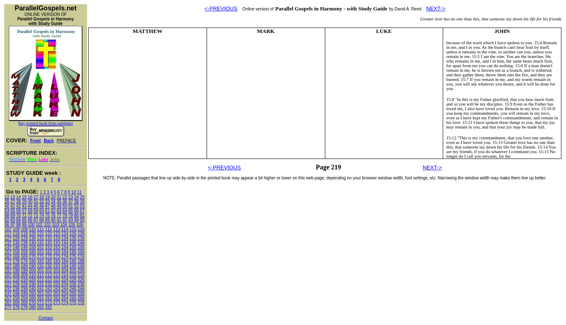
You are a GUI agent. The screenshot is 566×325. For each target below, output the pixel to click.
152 (48, 247)
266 (81, 298)
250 (32, 293)
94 (76, 220)
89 (47, 220)
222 (48, 279)
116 (81, 229)
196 (81, 266)
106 (79, 224)
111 (40, 229)
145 (73, 243)
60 (41, 211)
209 (24, 275)
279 (24, 307)
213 (56, 275)
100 (31, 224)
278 (16, 307)
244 (64, 289)
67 (82, 211)
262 (48, 298)
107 (8, 229)
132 (48, 238)
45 (36, 206)
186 (81, 261)
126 (81, 234)
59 (36, 211)
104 (63, 224)
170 (32, 256)
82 (7, 220)
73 (36, 215)
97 (12, 224)
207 (8, 275)
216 (81, 275)
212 (48, 275)
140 (32, 243)
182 (48, 261)
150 (32, 247)
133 (56, 238)
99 (24, 224)
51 (70, 206)
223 (56, 279)
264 (64, 298)
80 (76, 215)
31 (36, 201)
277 (8, 307)
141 (40, 243)
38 (76, 201)
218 (16, 279)
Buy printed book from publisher (45, 123)
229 (24, 284)
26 (7, 201)
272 (48, 302)
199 (24, 270)
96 (7, 224)
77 (59, 215)
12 (7, 197)
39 (82, 201)
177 (8, 261)
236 (81, 284)
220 (32, 279)
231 (40, 284)
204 (64, 270)
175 (73, 256)
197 (8, 270)
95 (82, 220)
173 (56, 256)
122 (48, 234)
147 (8, 247)
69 (12, 215)
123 (56, 234)
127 (8, 238)
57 (24, 211)
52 (76, 206)
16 (30, 197)
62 (53, 211)
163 (56, 252)
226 (81, 279)
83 (12, 220)
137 (8, 243)
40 (7, 206)
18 (41, 197)
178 (16, 261)
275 (73, 302)
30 (30, 201)
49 (59, 206)
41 (12, 206)
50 (64, 206)
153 (56, 247)
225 (73, 279)
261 (40, 298)
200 (32, 270)
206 (81, 270)
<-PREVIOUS (220, 8)
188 (16, 266)
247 (8, 293)
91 (59, 220)
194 (64, 266)
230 (32, 284)
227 (8, 284)
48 (53, 206)
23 (70, 197)
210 (32, 275)
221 (40, 279)
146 (81, 243)
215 (73, 275)
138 (16, 243)
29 (24, 201)
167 (8, 256)
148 (16, 247)
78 (64, 215)
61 (47, 211)
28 (18, 201)
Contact (45, 318)
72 (30, 215)
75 (47, 215)
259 (24, 298)
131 (40, 238)
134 (64, 238)
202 (48, 270)
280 (32, 307)
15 (24, 197)
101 (39, 224)
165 (73, 252)
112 (48, 229)
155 (73, 247)
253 (56, 293)
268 (16, 302)
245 (73, 289)
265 (73, 298)
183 (56, 261)
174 (64, 256)
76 (53, 215)
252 (48, 293)
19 (47, 197)
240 (32, 289)
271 (40, 302)
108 (16, 229)
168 (16, 256)
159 (24, 252)
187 (8, 266)
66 (76, 211)
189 (24, 266)
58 (30, 211)
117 (8, 234)
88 (41, 220)
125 (73, 234)
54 (7, 211)
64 (64, 211)
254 (64, 293)
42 (18, 206)
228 (16, 284)
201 (40, 270)
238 (16, 289)
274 (64, 302)
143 (56, 243)
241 (40, 289)
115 (73, 229)
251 (40, 293)
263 (56, 298)
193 (56, 266)
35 (59, 201)
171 (40, 256)
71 (24, 215)
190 (32, 266)
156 (81, 247)
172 (48, 256)
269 (24, 302)
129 (24, 238)
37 (70, 201)
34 (53, 201)
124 (64, 234)
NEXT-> (435, 8)
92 (64, 220)
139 (24, 243)
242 (48, 289)
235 (73, 284)
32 (41, 201)
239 (24, 289)
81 (82, 215)
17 (36, 197)
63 (59, 211)
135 (73, 238)
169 (24, 256)
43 (24, 206)
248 (16, 293)
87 (36, 220)
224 (64, 279)
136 (81, 238)
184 (64, 261)
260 (32, 298)
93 (70, 220)
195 (73, 266)
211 (40, 275)
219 (24, 279)
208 (16, 275)
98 (18, 224)
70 (18, 215)
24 (76, 197)
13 (12, 197)
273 (56, 302)
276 (81, 302)
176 (81, 256)
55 (12, 211)
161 (40, 252)
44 (30, 206)
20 (53, 197)
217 (8, 279)
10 (73, 192)
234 (64, 284)
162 (48, 252)
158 (16, 252)
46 (41, 206)
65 (70, 211)
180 (32, 261)
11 (79, 192)
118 (16, 234)
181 (40, 261)
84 (18, 220)
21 (59, 197)
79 (70, 215)
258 (16, 298)
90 (53, 220)
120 (32, 234)
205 (73, 270)
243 (56, 289)
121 (40, 234)
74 (41, 215)
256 (81, 293)
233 (56, 284)
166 (81, 252)
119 (24, 234)
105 (71, 224)
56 (18, 211)
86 (30, 220)
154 (64, 247)
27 (12, 201)
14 (18, 197)
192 (48, 266)
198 (16, 270)
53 (82, 206)
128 (16, 238)
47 (47, 206)
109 (24, 229)
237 (8, 289)
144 (64, 243)
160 (32, 252)
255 (73, 293)
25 (82, 197)
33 (47, 201)
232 (48, 284)
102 (47, 224)
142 (48, 243)
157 (8, 252)
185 (73, 261)
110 (32, 229)
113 (56, 229)
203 (56, 270)
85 (24, 220)
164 (64, 252)
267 (8, 302)
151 (40, 247)
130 (32, 238)
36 (64, 201)
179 (24, 261)
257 (8, 298)
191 (40, 266)
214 (64, 275)
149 (24, 247)
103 (55, 224)
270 (32, 302)
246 (81, 289)
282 (48, 307)
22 (64, 197)
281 (40, 307)
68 (7, 215)
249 (24, 293)
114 (64, 229)
